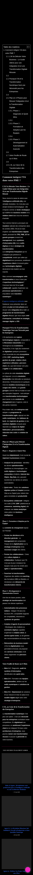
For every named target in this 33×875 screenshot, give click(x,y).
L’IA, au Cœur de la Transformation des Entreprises (15, 163)
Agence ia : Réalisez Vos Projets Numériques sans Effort (16, 829)
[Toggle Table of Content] (4, 59)
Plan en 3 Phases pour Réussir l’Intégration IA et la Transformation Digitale (16, 109)
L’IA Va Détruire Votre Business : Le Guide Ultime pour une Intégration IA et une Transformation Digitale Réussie (17, 77)
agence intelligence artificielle (14, 282)
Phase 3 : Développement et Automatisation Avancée (17, 140)
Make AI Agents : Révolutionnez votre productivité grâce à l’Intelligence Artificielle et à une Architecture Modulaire (16, 745)
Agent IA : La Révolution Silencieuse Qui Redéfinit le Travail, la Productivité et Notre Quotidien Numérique (16, 788)
